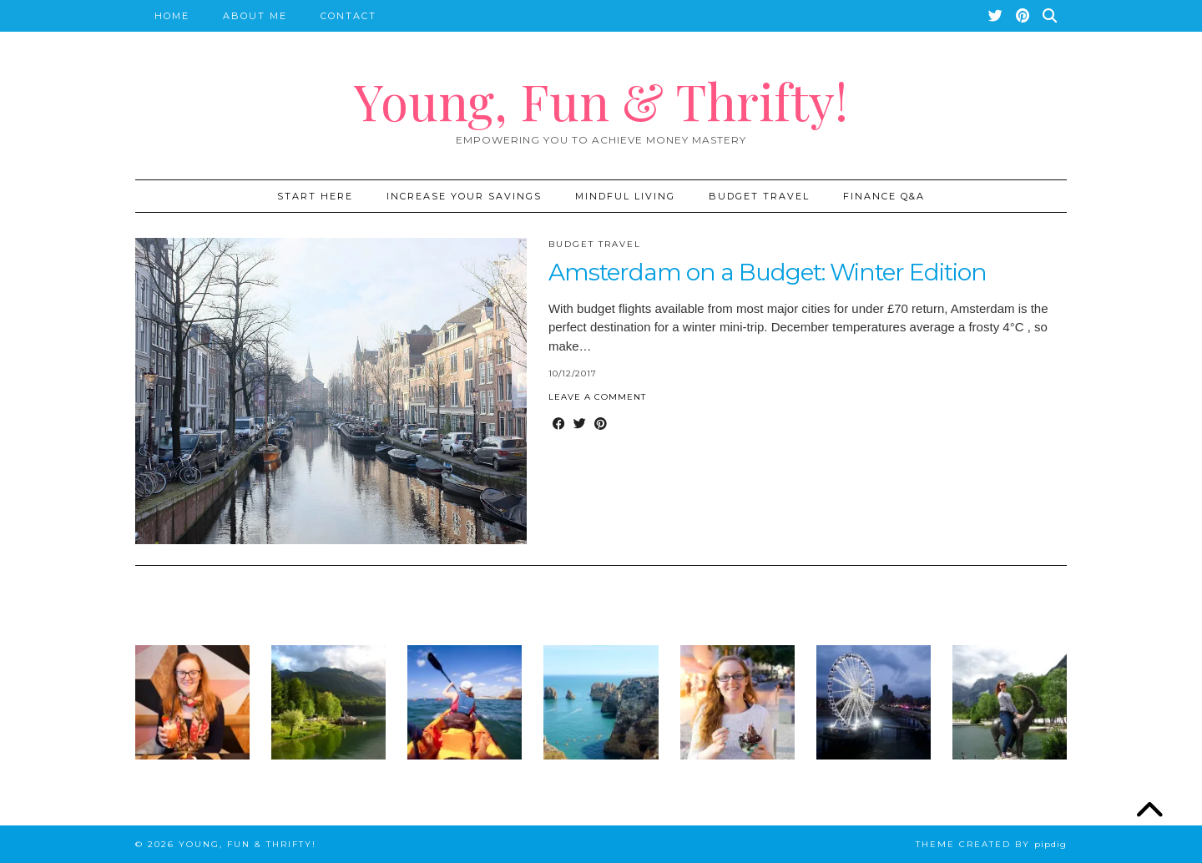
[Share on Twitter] (579, 424)
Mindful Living (625, 196)
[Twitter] (996, 16)
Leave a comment (597, 396)
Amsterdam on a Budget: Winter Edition (767, 272)
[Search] (1050, 16)
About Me (255, 16)
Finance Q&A (884, 196)
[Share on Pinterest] (600, 424)
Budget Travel (759, 196)
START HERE (315, 196)
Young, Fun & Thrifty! (601, 100)
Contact (348, 16)
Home (171, 16)
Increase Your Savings (464, 196)
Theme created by (991, 844)
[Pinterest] (1023, 16)
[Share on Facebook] (558, 424)
